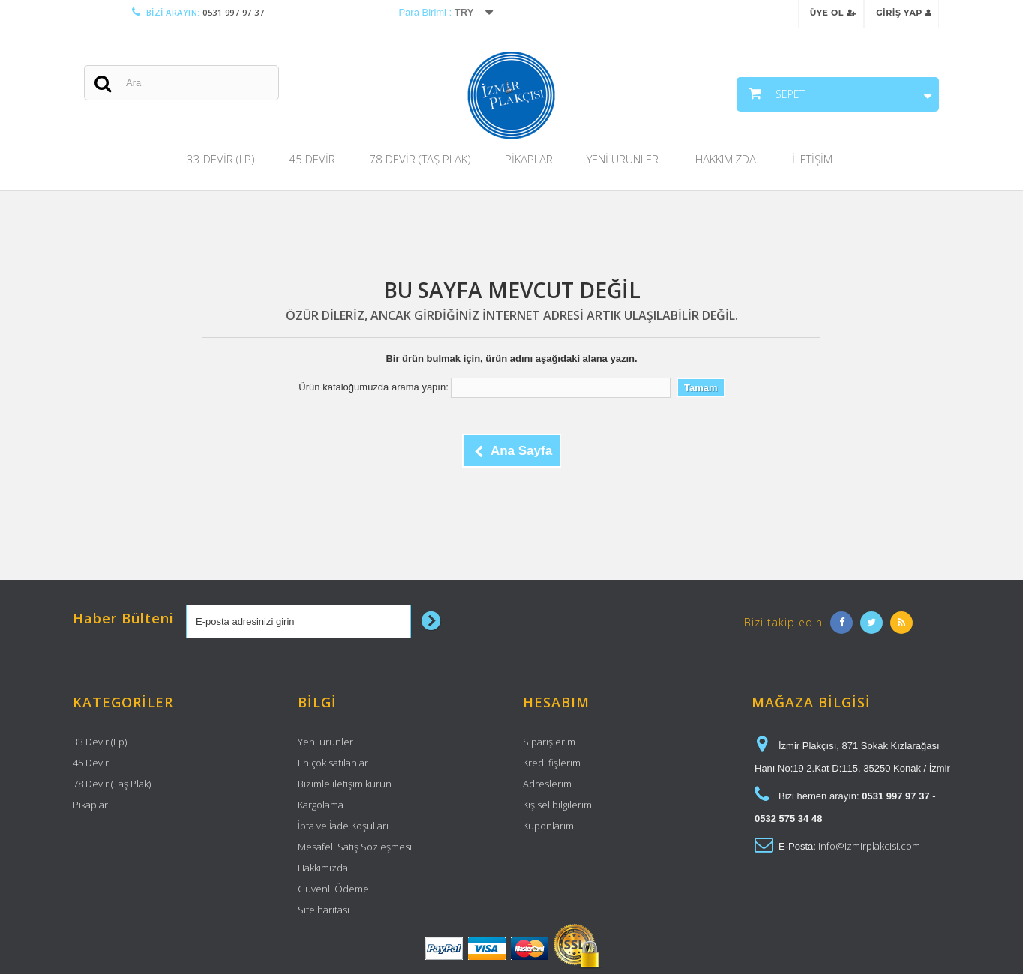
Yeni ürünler (325, 741)
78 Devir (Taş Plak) (420, 158)
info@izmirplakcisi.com (869, 846)
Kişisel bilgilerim (557, 804)
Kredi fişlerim (551, 762)
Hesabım (556, 702)
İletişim (812, 158)
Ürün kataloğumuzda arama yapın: (373, 387)
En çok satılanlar (333, 762)
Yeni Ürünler (622, 158)
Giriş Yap (904, 12)
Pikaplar (529, 158)
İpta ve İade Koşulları (343, 825)
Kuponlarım (548, 825)
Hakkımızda (725, 158)
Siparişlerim (549, 741)
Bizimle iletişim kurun (345, 783)
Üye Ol (833, 12)
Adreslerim (547, 783)
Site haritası (324, 909)
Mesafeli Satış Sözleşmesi (355, 846)
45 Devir (312, 158)
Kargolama (321, 804)
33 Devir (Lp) (221, 158)
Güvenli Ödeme (333, 888)
